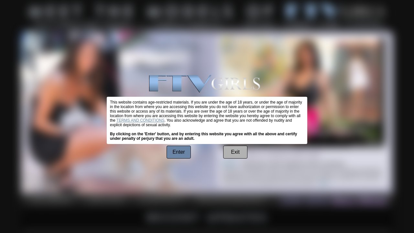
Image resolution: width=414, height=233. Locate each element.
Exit (235, 152)
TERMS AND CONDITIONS (140, 120)
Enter (178, 152)
